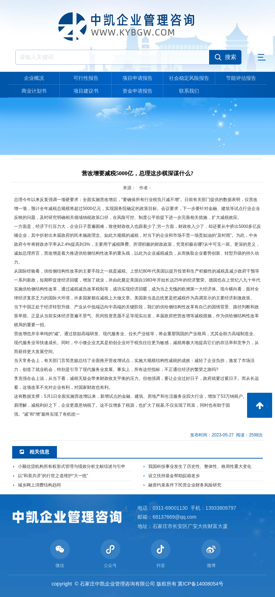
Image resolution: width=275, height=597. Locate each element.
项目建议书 (85, 91)
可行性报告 (85, 78)
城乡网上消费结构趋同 (39, 485)
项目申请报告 (137, 78)
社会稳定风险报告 (189, 78)
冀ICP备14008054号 (200, 584)
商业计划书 (34, 91)
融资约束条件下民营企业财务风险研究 (184, 485)
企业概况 (34, 78)
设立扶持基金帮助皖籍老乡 (174, 475)
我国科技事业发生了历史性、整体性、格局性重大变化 (199, 466)
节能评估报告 (241, 78)
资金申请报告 (137, 91)
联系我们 (189, 91)
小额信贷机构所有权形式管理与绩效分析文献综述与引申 (71, 466)
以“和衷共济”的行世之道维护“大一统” (53, 475)
